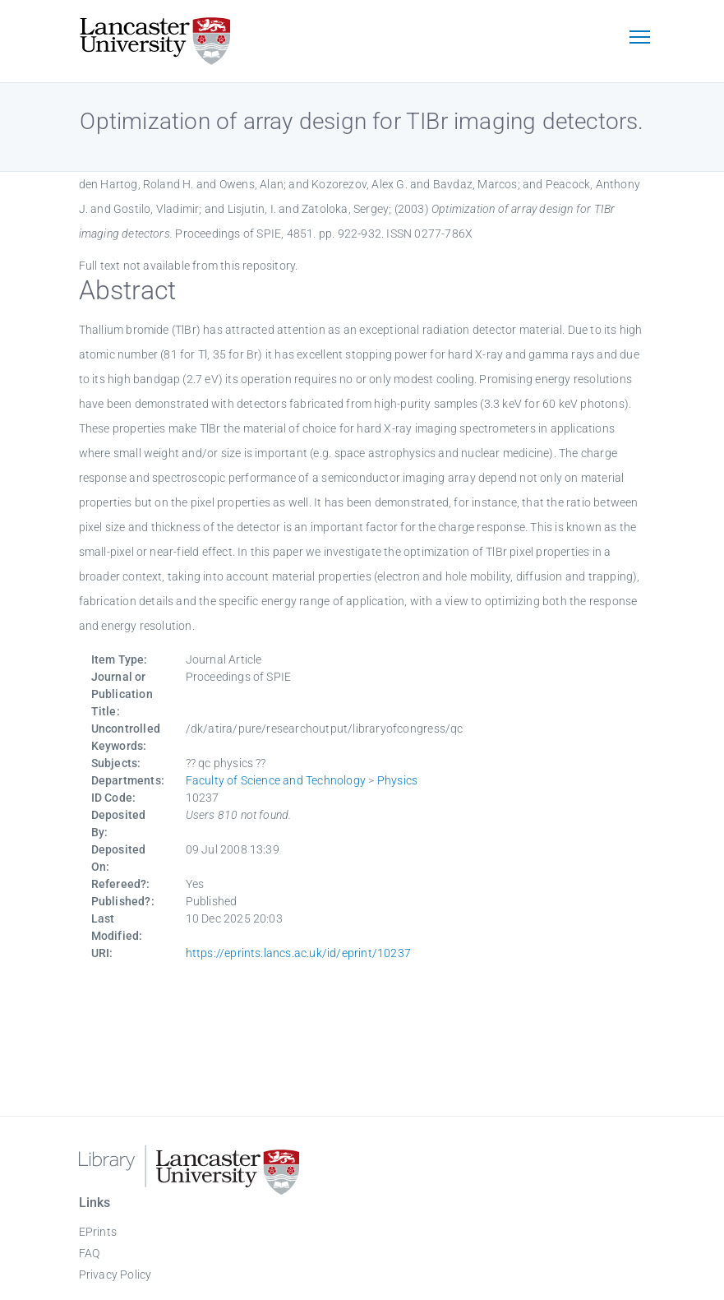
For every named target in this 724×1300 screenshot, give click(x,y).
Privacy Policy (115, 1274)
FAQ (89, 1253)
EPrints (98, 1231)
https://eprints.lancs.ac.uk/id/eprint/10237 (299, 953)
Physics (397, 780)
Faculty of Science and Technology (276, 780)
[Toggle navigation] (640, 39)
